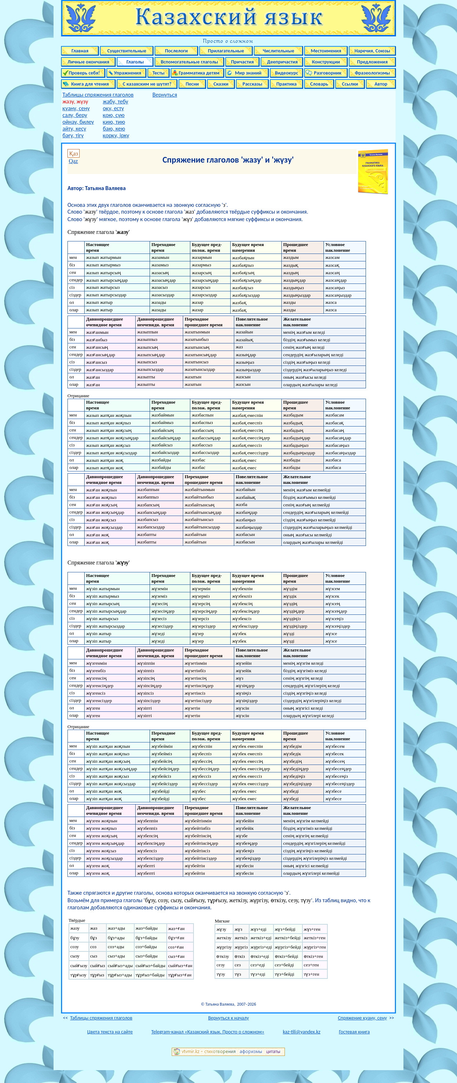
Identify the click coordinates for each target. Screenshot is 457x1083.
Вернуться (164, 94)
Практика (286, 84)
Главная (79, 51)
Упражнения (126, 73)
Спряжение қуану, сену (362, 1018)
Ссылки (350, 84)
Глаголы (135, 62)
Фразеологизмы (372, 73)
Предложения (372, 62)
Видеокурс (286, 73)
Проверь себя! (83, 73)
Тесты (158, 73)
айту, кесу (74, 128)
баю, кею (114, 128)
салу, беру (74, 115)
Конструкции (326, 62)
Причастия (242, 62)
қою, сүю (114, 115)
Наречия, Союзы (372, 51)
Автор (381, 84)
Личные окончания (88, 62)
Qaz (73, 161)
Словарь (319, 84)
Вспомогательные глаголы (189, 62)
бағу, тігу (73, 135)
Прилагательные (226, 51)
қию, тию (114, 121)
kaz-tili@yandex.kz (301, 1032)
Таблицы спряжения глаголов (98, 94)
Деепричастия (282, 62)
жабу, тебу (115, 101)
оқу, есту (113, 108)
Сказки (221, 84)
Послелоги (176, 51)
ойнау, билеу (78, 121)
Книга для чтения (88, 84)
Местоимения (326, 51)
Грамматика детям (197, 73)
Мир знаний (247, 73)
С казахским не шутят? (147, 84)
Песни (192, 84)
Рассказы (252, 84)
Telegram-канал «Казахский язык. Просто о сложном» (207, 1032)
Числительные (278, 51)
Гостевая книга (354, 1032)
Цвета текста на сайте (109, 1032)
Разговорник (326, 73)
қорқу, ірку (116, 135)
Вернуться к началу (228, 1018)
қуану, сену (76, 108)
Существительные (126, 51)
